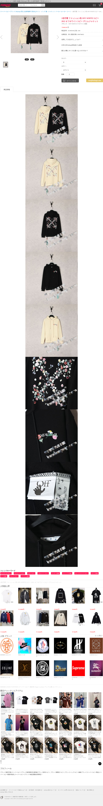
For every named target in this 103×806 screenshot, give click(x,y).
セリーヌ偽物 (94, 573)
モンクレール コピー (6, 573)
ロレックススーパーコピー (81, 573)
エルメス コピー (14, 576)
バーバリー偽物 (25, 576)
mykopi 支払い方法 (5, 792)
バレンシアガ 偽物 (67, 573)
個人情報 (89, 790)
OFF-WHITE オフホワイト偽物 (78, 24)
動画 (32, 59)
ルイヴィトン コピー (19, 573)
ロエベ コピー (31, 573)
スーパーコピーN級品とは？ (17, 790)
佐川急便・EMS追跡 (34, 790)
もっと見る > (99, 635)
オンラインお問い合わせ (65, 790)
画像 (27, 59)
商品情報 (7, 89)
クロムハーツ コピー (43, 573)
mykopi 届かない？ (49, 790)
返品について (79, 790)
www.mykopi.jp (20, 798)
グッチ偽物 (3, 576)
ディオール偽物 (55, 573)
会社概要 (2, 790)
